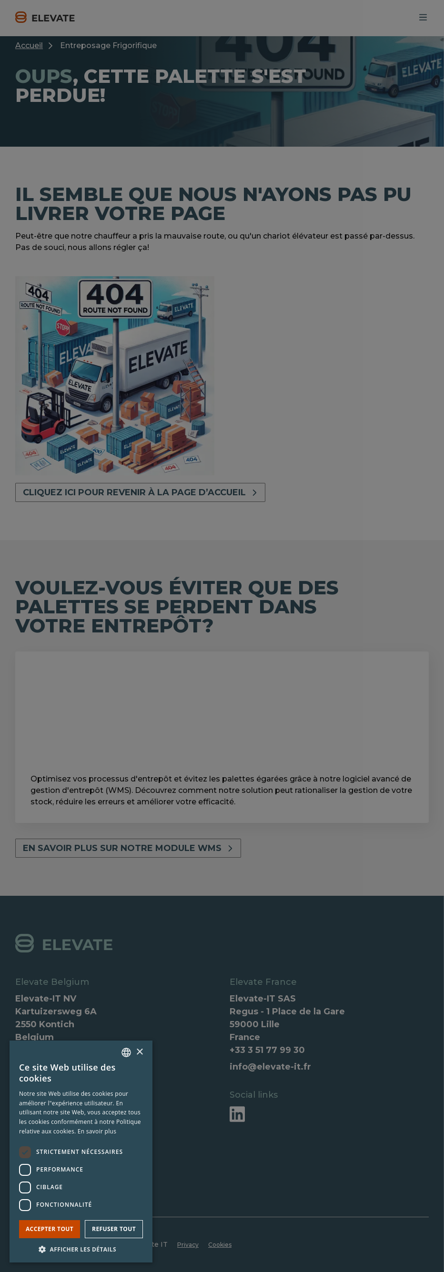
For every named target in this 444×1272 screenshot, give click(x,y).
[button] (81, 1248)
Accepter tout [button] (49, 1229)
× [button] (139, 1052)
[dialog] (222, 636)
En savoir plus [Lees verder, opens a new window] (97, 1131)
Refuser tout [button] (114, 1229)
